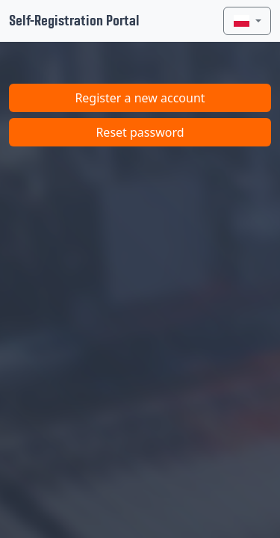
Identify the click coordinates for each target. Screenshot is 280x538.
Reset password (140, 132)
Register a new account (140, 98)
